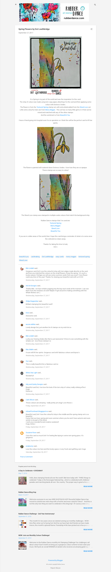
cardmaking (35, 257)
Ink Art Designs (31, 286)
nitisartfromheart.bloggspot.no (37, 411)
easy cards (60, 257)
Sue (27, 361)
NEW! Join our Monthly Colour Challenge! (34, 535)
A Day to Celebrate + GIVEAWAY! (30, 471)
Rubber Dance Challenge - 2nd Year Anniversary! (36, 514)
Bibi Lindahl (30, 268)
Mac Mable (30, 349)
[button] (91, 29)
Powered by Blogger (55, 560)
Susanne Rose (31, 432)
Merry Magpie (50, 110)
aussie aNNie (30, 324)
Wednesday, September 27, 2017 (38, 280)
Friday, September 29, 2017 (35, 406)
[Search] (95, 5)
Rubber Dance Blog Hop (27, 492)
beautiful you (24, 257)
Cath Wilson (30, 400)
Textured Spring (42, 107)
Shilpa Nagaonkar (32, 301)
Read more (88, 486)
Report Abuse (55, 568)
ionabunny (29, 446)
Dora (27, 313)
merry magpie (71, 257)
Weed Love (84, 107)
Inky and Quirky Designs (34, 384)
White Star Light (31, 373)
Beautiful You (65, 115)
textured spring (84, 257)
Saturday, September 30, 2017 (36, 452)
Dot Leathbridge (47, 257)
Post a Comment (26, 457)
